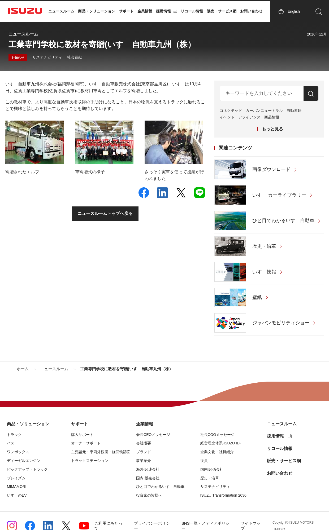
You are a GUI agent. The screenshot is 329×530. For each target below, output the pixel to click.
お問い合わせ (251, 11)
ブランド (143, 452)
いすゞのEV (17, 495)
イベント (227, 117)
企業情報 (144, 11)
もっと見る (272, 129)
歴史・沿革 (209, 478)
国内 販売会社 (147, 478)
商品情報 (271, 117)
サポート (126, 11)
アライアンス (249, 117)
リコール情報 (192, 11)
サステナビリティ (47, 57)
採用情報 (163, 11)
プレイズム (16, 478)
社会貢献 (74, 57)
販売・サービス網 (221, 11)
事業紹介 (143, 460)
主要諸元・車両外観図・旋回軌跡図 (101, 452)
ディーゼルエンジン (23, 460)
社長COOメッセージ (217, 434)
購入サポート (82, 434)
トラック (14, 434)
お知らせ (17, 58)
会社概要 (143, 443)
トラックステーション (89, 460)
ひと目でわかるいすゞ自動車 (160, 486)
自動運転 (294, 110)
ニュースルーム (61, 11)
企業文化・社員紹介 (217, 452)
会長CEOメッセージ (153, 434)
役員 (204, 460)
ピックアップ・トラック (27, 469)
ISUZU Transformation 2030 (223, 495)
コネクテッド (231, 110)
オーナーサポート (86, 443)
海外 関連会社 (147, 469)
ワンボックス (18, 452)
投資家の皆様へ (149, 495)
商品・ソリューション (96, 11)
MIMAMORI (16, 486)
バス (10, 443)
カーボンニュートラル (264, 110)
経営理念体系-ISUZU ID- (220, 443)
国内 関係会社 (212, 469)
